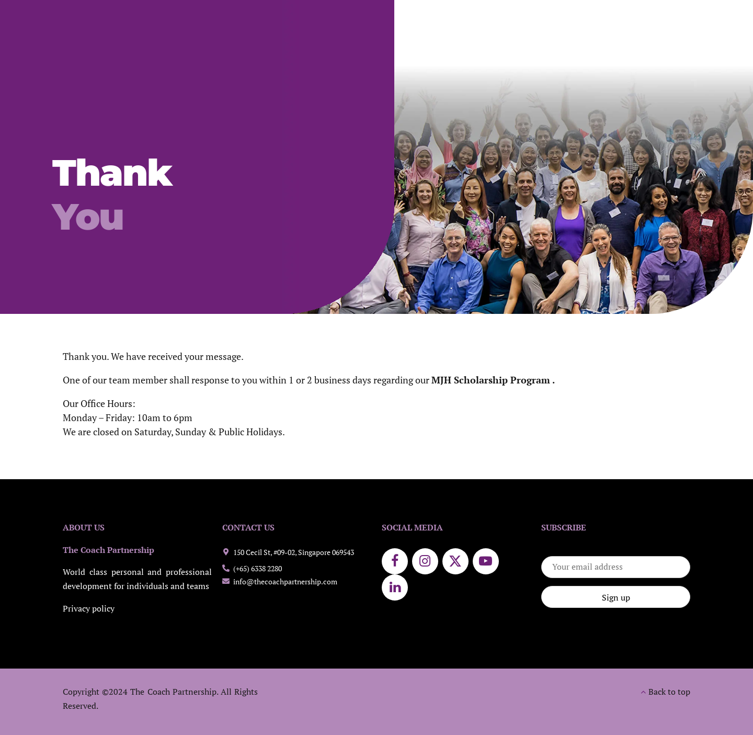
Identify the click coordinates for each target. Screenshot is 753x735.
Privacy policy (89, 608)
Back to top (669, 691)
